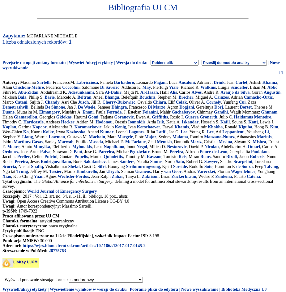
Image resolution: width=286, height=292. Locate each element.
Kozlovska (75, 132)
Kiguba (245, 127)
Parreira (106, 151)
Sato (180, 161)
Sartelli (44, 82)
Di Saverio (110, 87)
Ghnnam (269, 112)
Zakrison (150, 176)
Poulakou (260, 151)
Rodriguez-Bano (56, 161)
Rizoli (231, 156)
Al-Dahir (113, 92)
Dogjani (186, 107)
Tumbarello (86, 171)
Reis (182, 156)
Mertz (196, 142)
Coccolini (70, 87)
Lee (184, 132)
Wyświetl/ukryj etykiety (91, 62)
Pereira (176, 151)
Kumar (106, 132)
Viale (174, 87)
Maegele (125, 137)
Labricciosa (87, 82)
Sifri (101, 166)
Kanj (253, 122)
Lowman (57, 137)
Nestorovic (177, 146)
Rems (205, 156)
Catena (253, 176)
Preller (23, 156)
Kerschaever (148, 127)
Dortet (246, 107)
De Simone (55, 107)
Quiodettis (113, 156)
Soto (208, 166)
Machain (97, 137)
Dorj (218, 107)
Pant (78, 151)
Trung (22, 171)
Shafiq (37, 166)
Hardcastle (33, 122)
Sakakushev (94, 161)
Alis (173, 92)
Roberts (257, 156)
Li (267, 132)
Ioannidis (136, 122)
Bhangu (112, 97)
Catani (21, 102)
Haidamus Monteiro (252, 117)
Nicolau (212, 146)
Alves (197, 92)
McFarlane (135, 142)
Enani (88, 112)
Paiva (45, 151)
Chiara (159, 102)
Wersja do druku (131, 62)
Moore (13, 146)
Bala (22, 97)
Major (150, 137)
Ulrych (112, 171)
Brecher (185, 97)
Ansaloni (186, 82)
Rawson (154, 156)
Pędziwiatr (140, 151)
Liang (27, 137)
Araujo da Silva (235, 92)
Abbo (272, 87)
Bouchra (147, 97)
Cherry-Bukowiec (118, 102)
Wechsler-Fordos (73, 176)
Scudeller (239, 87)
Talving (271, 166)
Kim (274, 127)
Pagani (160, 82)
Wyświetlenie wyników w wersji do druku (88, 289)
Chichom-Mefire (28, 87)
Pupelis (81, 156)
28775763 (57, 250)
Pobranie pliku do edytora (154, 289)
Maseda (95, 142)
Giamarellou (25, 117)
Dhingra (119, 107)
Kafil (225, 122)
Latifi (161, 132)
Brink (219, 82)
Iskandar (190, 122)
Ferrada (114, 112)
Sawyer (211, 161)
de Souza (244, 166)
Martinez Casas (28, 142)
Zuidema (223, 176)
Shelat (74, 166)
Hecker (68, 122)
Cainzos (221, 97)
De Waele (86, 107)
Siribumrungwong (143, 166)
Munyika (41, 146)
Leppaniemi (233, 132)
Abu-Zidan (28, 92)
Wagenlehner (243, 171)
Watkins (208, 87)
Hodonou (104, 122)
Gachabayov (183, 112)
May (147, 87)
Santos (156, 161)
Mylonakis (82, 146)
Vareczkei (206, 171)
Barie (50, 97)
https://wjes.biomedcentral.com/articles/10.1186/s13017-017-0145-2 (84, 245)
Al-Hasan (149, 92)
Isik (160, 122)
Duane (8, 112)
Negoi (142, 146)
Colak (181, 102)
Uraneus (143, 171)
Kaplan (9, 127)
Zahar (117, 176)
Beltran (84, 97)
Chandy (52, 102)
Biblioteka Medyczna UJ (244, 289)
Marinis (264, 137)
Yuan (39, 176)
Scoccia (9, 166)
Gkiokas (64, 117)
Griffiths (160, 117)
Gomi (93, 117)
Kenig (120, 127)
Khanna (270, 82)
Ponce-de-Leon (213, 151)
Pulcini (51, 156)
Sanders (127, 161)
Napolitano (114, 146)
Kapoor (39, 127)
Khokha (215, 127)
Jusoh (83, 102)
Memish (164, 142)
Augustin (272, 92)
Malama (180, 137)
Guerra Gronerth (201, 117)
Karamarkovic (88, 127)
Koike (48, 132)
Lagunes (136, 132)
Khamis (181, 127)
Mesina (225, 142)
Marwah (65, 142)
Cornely (213, 102)
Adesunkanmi (81, 92)
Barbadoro (124, 82)
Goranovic (124, 117)
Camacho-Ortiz (258, 97)
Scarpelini (242, 161)
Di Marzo (156, 107)
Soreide (180, 166)
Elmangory (49, 112)
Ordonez (10, 151)
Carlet (241, 82)
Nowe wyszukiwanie (199, 289)
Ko (26, 132)
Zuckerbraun (183, 176)
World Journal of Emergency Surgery (62, 191)
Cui (242, 102)
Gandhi (221, 112)
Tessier (55, 171)
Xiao (6, 176)
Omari (254, 146)
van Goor (172, 171)
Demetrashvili (15, 107)
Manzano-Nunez (219, 137)
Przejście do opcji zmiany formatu (34, 62)
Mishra (259, 142)
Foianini (150, 112)
